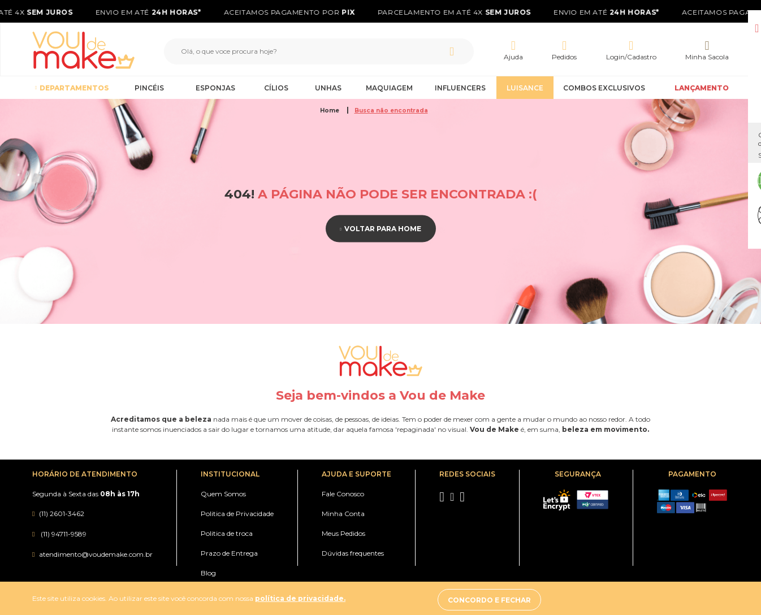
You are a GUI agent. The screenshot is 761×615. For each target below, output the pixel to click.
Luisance (525, 88)
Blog (208, 573)
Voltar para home (382, 228)
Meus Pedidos (343, 533)
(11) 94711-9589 (63, 534)
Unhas (328, 88)
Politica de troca (227, 533)
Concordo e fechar (623, 600)
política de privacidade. (300, 600)
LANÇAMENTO (701, 88)
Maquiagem (389, 88)
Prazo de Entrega (229, 553)
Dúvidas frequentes (353, 553)
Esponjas (215, 88)
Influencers (460, 88)
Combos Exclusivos (604, 88)
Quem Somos (223, 494)
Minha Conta (343, 513)
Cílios (276, 88)
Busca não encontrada (391, 110)
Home (330, 110)
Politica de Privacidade (237, 513)
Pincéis (149, 88)
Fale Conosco (343, 494)
